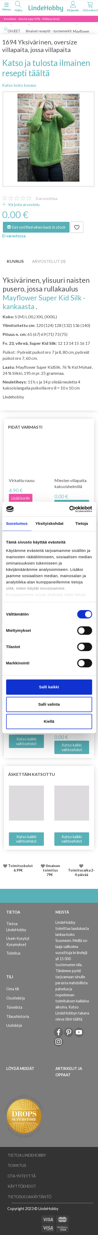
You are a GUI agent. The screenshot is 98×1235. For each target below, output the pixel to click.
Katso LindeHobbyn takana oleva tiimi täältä (72, 1013)
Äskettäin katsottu (31, 774)
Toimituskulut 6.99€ (20, 868)
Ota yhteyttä (22, 1176)
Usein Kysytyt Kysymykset (18, 941)
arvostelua (46, 198)
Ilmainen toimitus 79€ (51, 870)
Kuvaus (15, 261)
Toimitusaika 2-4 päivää (81, 872)
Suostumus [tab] (17, 523)
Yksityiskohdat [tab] (50, 523)
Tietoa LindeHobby (16, 926)
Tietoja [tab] (81, 523)
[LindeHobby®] (45, 7)
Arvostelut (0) (49, 261)
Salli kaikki (49, 687)
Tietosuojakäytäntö (29, 1197)
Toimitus (13, 953)
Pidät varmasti (25, 426)
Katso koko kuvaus (19, 85)
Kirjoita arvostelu (23, 204)
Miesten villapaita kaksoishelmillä (70, 483)
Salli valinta (49, 704)
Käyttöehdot (22, 1186)
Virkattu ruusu (21, 480)
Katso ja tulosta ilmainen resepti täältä (46, 68)
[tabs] (18, 7)
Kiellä (49, 721)
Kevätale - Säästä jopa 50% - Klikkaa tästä (32, 19)
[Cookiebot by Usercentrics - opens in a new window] (70, 509)
